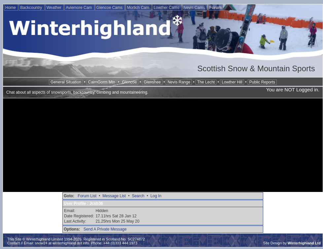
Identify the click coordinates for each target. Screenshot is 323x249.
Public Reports (262, 82)
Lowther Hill (232, 82)
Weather (54, 7)
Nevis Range (178, 82)
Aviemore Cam (79, 7)
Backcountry (31, 7)
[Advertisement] (163, 146)
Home (11, 7)
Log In (155, 196)
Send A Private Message (105, 229)
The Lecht (206, 82)
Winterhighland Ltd (304, 243)
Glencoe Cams (110, 7)
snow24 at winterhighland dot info (62, 243)
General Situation (66, 82)
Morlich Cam (138, 7)
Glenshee (152, 82)
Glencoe (129, 82)
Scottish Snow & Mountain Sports (256, 68)
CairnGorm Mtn (101, 82)
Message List (114, 196)
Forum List (87, 196)
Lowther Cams (167, 7)
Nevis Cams (195, 7)
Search (138, 196)
